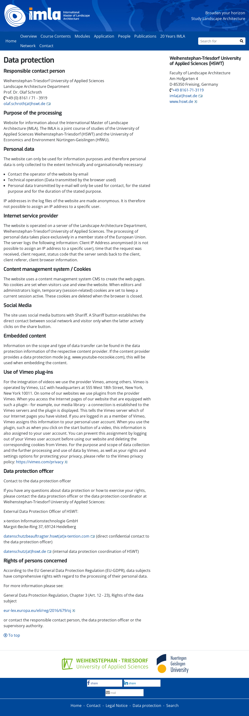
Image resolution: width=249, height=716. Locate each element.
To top (12, 635)
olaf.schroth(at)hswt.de (24, 103)
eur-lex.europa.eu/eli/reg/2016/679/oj (37, 610)
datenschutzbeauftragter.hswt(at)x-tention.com (46, 536)
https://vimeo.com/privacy (39, 461)
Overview (28, 36)
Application (104, 36)
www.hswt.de (181, 101)
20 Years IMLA (172, 36)
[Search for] (218, 41)
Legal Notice (117, 705)
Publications (145, 36)
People (124, 36)
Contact (46, 45)
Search (172, 705)
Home (10, 41)
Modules (82, 36)
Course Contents (56, 36)
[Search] (241, 41)
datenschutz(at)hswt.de (25, 551)
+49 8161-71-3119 (188, 90)
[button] (104, 683)
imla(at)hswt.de (183, 95)
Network (28, 45)
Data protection (147, 705)
